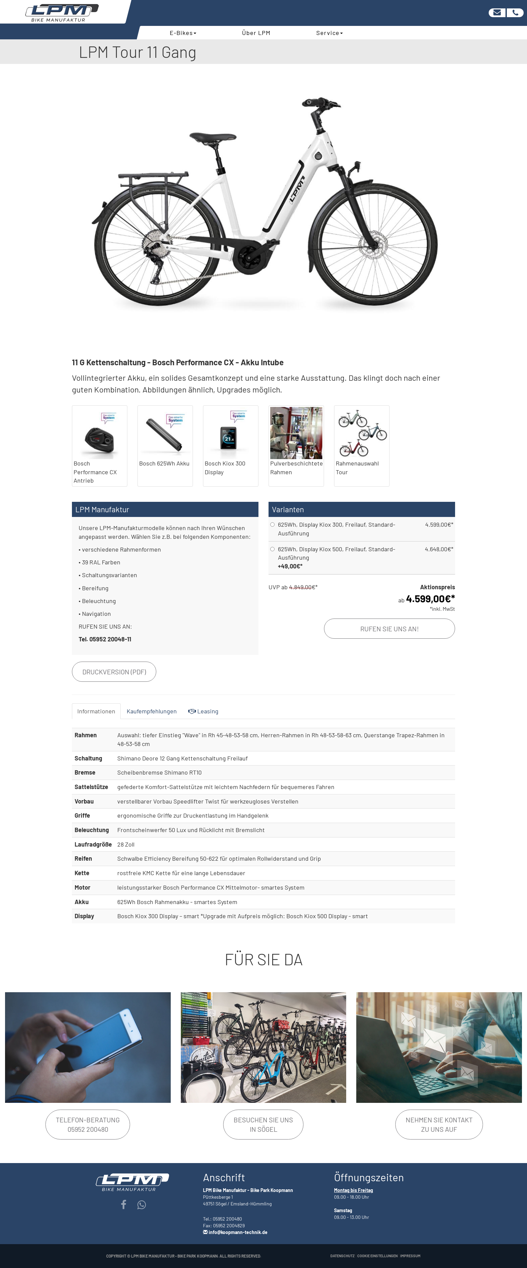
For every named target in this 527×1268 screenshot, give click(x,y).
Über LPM (256, 32)
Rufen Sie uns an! (389, 629)
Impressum (410, 1256)
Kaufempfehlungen (152, 711)
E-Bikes (183, 32)
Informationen (96, 711)
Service (329, 32)
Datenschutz (342, 1256)
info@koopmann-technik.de (238, 1232)
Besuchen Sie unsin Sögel (263, 1124)
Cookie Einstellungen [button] (377, 1256)
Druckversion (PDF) (114, 672)
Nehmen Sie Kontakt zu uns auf (439, 1124)
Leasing (203, 711)
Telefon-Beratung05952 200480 (88, 1124)
